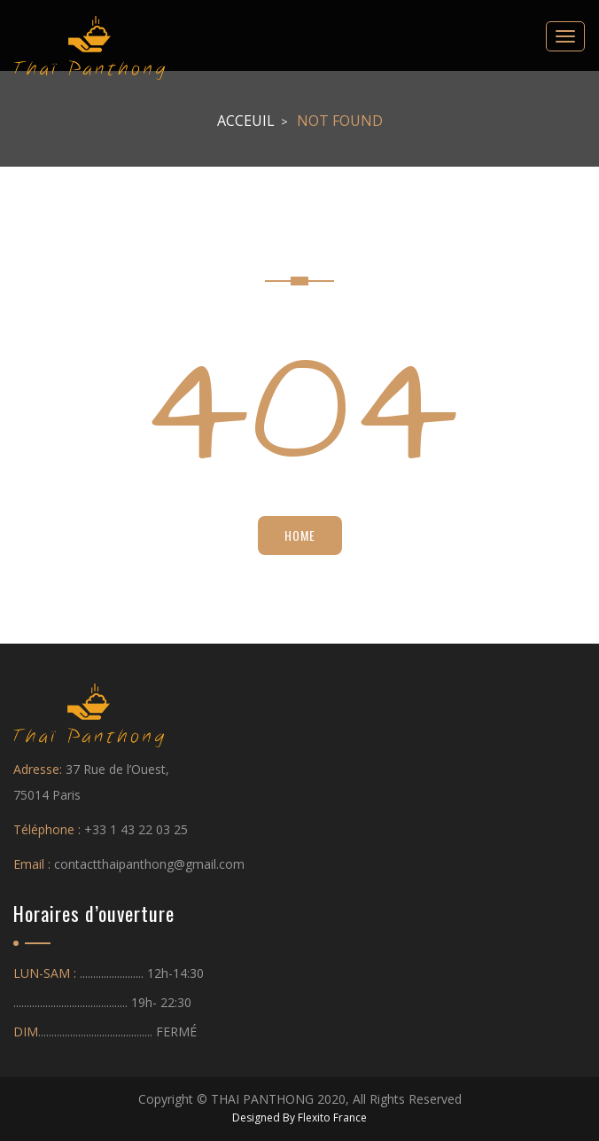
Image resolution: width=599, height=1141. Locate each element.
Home (299, 535)
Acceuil (246, 120)
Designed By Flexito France (299, 1117)
